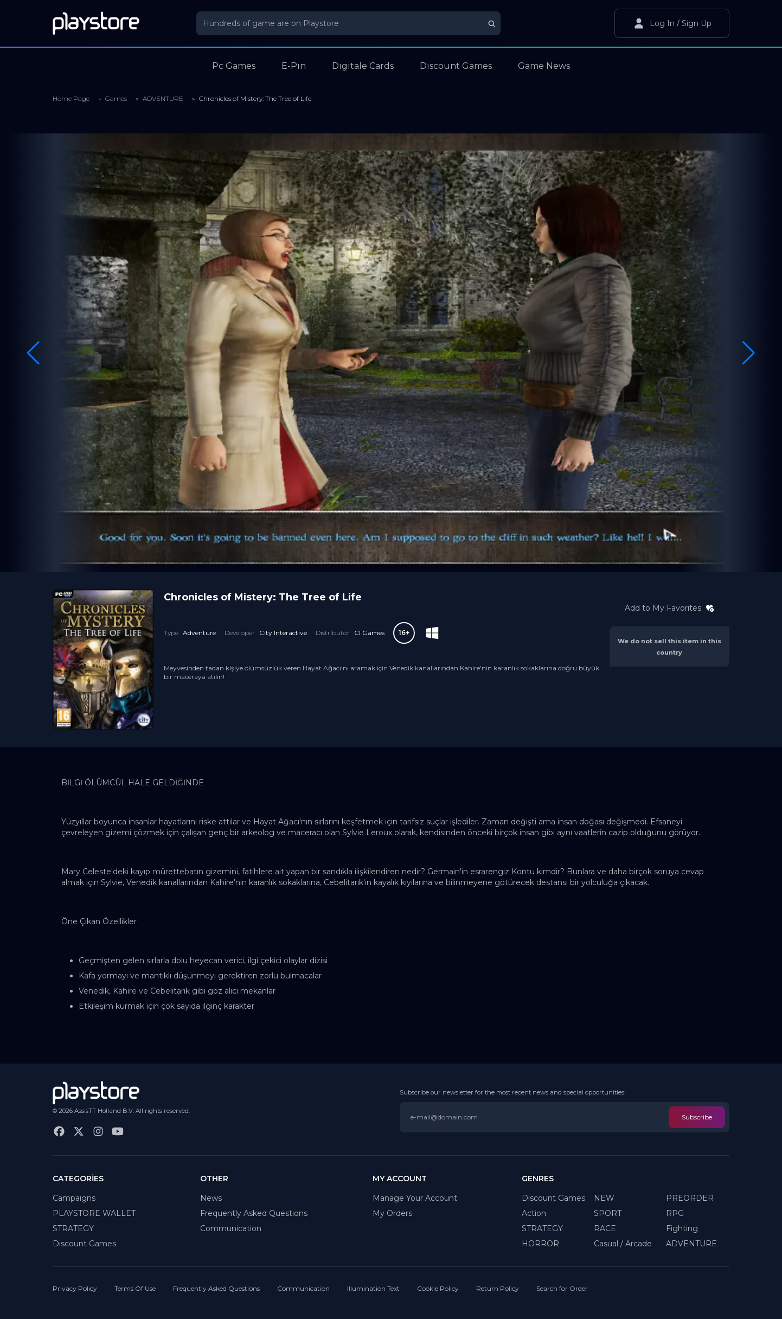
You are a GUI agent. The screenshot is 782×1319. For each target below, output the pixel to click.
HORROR (540, 1243)
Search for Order (562, 1288)
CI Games (369, 633)
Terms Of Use (135, 1288)
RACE (605, 1228)
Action (534, 1213)
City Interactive (283, 633)
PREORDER (690, 1198)
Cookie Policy (438, 1288)
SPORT (607, 1213)
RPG (675, 1213)
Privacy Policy (75, 1288)
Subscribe (697, 1117)
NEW (604, 1198)
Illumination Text (373, 1288)
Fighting (682, 1228)
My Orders (392, 1213)
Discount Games (84, 1243)
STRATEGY (73, 1228)
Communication (230, 1228)
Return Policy (497, 1288)
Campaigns (74, 1198)
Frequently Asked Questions (253, 1213)
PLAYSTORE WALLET (94, 1213)
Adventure (199, 633)
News (211, 1198)
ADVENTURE (163, 98)
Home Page (71, 98)
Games (116, 98)
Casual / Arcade (623, 1243)
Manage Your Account (415, 1198)
